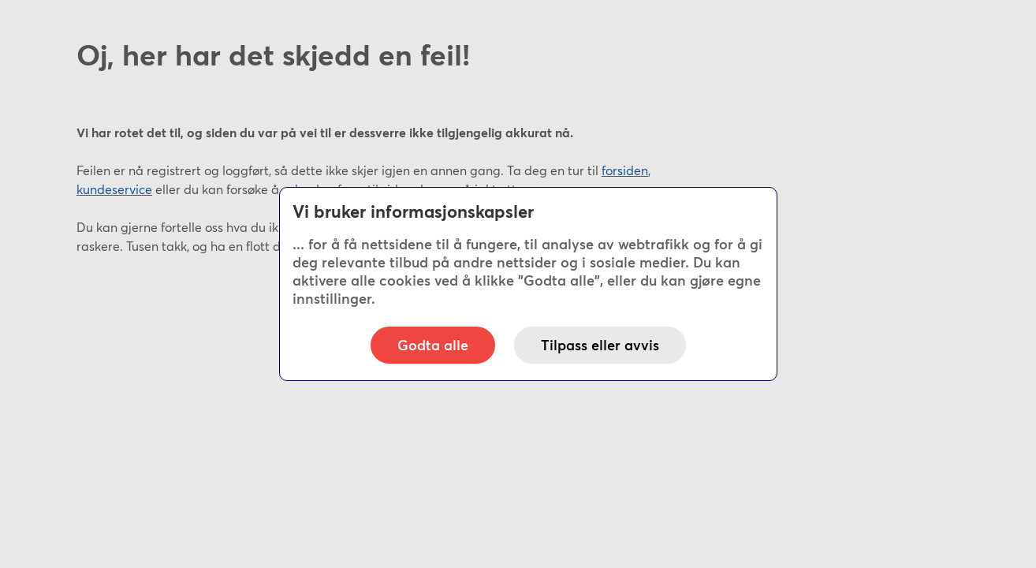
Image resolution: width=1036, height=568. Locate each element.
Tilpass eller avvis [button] (600, 345)
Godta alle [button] (432, 345)
